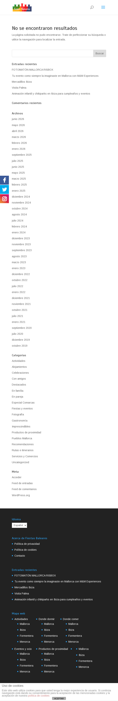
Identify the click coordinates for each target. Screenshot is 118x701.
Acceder (16, 477)
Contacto (19, 555)
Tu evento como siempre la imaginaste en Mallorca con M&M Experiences (55, 75)
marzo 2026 (19, 136)
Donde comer (71, 619)
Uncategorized (20, 462)
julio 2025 (17, 160)
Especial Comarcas (23, 402)
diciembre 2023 (21, 238)
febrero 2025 (19, 184)
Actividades (18, 360)
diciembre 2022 (21, 274)
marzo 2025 (19, 178)
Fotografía (18, 414)
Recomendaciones (23, 444)
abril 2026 (18, 131)
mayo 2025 (18, 172)
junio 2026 (18, 119)
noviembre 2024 (21, 202)
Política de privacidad (27, 543)
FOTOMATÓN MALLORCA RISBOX (32, 69)
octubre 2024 (19, 208)
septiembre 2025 (22, 154)
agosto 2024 (19, 214)
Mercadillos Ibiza (22, 81)
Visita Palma (19, 87)
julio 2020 (17, 333)
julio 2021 (17, 316)
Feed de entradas (22, 483)
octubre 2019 (19, 345)
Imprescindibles (21, 426)
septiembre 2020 (22, 327)
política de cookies (38, 695)
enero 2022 (18, 292)
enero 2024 (18, 232)
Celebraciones (20, 372)
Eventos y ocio (23, 648)
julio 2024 (17, 220)
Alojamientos (19, 366)
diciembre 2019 (21, 339)
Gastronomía (19, 420)
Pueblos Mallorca (22, 438)
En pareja (17, 396)
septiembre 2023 (22, 250)
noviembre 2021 (21, 303)
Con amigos (19, 378)
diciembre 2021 (21, 298)
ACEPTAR (59, 698)
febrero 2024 (19, 226)
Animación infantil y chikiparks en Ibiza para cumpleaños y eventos (51, 93)
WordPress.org (21, 495)
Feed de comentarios (24, 489)
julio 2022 (17, 286)
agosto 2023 (19, 256)
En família (17, 390)
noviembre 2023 (21, 244)
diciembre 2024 (21, 196)
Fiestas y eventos (22, 408)
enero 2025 (18, 190)
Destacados (19, 384)
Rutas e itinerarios (23, 450)
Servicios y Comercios (25, 456)
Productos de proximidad (26, 432)
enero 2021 (18, 321)
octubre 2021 (19, 309)
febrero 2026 (19, 142)
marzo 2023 (19, 262)
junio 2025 (18, 166)
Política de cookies (25, 549)
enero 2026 (18, 148)
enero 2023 (18, 268)
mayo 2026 (18, 125)
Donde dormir (47, 619)
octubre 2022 (19, 280)
